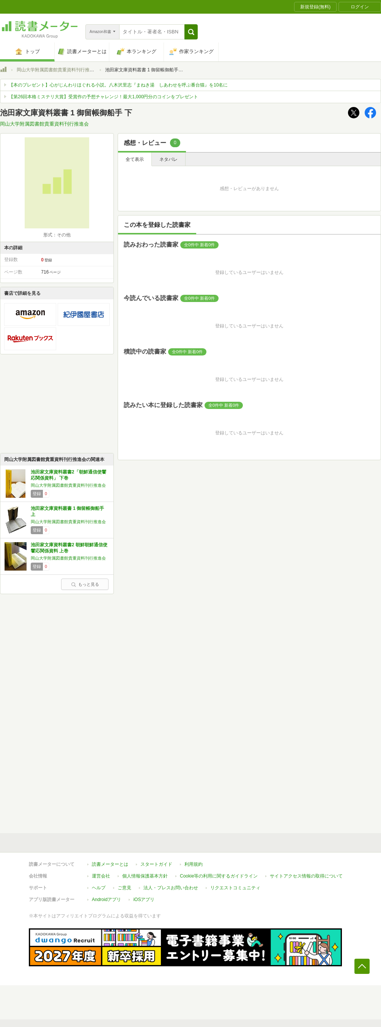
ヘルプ (98, 887)
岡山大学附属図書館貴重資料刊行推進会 (58, 69)
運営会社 (101, 876)
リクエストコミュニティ (235, 887)
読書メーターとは (110, 864)
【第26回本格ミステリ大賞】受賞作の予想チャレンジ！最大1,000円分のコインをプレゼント (103, 96)
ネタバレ (168, 159)
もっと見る (85, 584)
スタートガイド (156, 864)
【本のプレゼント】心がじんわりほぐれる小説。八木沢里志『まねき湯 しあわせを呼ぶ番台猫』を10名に (118, 85)
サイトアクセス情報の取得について (306, 876)
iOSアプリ (143, 899)
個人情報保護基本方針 (145, 876)
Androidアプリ (106, 899)
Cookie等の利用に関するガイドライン (219, 876)
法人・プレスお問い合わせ (170, 887)
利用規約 (193, 864)
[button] (191, 31)
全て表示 (135, 159)
